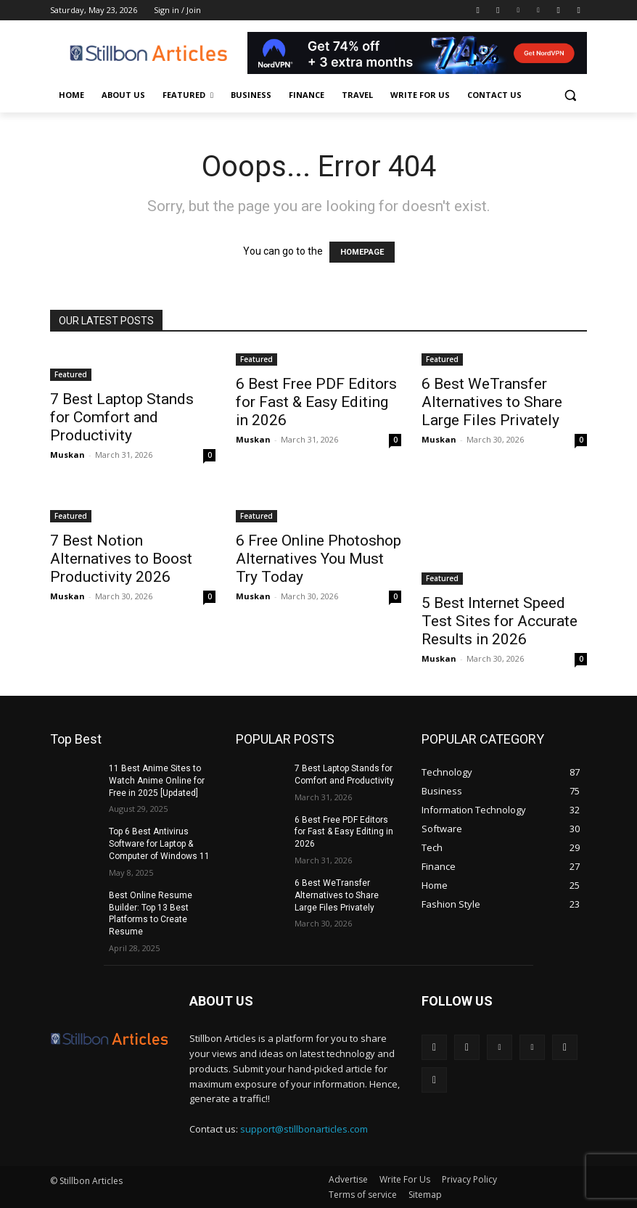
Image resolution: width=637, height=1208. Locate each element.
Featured (70, 374)
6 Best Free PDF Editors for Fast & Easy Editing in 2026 (316, 402)
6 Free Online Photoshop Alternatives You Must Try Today (318, 558)
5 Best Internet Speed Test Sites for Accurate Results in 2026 (500, 621)
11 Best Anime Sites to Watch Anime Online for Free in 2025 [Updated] (157, 780)
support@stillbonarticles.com (304, 1128)
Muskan (67, 454)
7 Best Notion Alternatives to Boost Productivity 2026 (121, 558)
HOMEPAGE (362, 252)
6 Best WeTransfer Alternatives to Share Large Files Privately (492, 402)
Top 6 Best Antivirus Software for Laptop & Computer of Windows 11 (159, 843)
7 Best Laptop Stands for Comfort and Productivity (122, 417)
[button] (570, 95)
